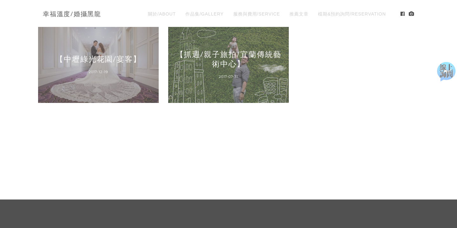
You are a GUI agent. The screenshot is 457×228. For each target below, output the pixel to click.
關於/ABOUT (162, 13)
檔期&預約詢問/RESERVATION (352, 13)
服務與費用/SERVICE (256, 13)
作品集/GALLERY (204, 13)
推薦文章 (298, 13)
